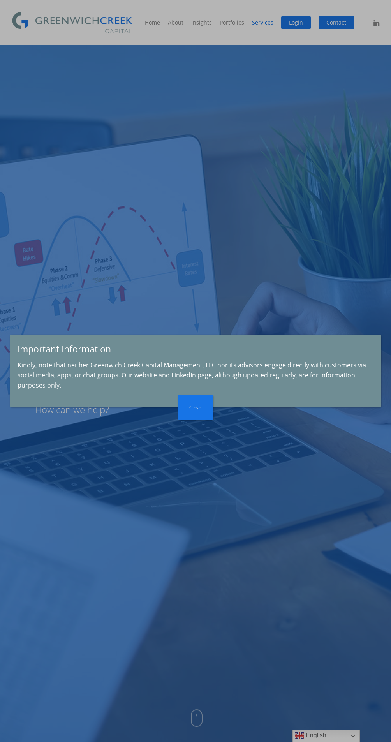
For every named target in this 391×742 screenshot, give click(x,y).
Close (196, 407)
